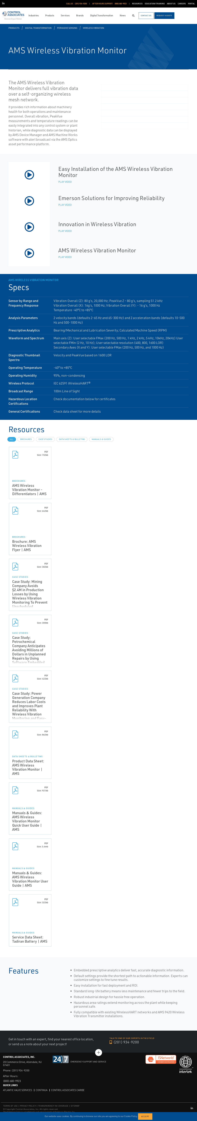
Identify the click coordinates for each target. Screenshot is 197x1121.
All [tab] (11, 439)
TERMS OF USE (10, 1106)
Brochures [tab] (26, 439)
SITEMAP (75, 1106)
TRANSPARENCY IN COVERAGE (53, 1106)
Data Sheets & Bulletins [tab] (72, 439)
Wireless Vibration (93, 28)
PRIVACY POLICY (28, 1106)
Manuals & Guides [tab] (101, 439)
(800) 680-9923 (13, 1081)
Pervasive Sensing (67, 28)
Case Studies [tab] (45, 439)
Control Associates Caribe (69, 1090)
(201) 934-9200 (124, 1042)
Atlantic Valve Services (17, 1090)
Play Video (65, 181)
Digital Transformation (38, 28)
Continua (42, 1090)
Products (13, 28)
